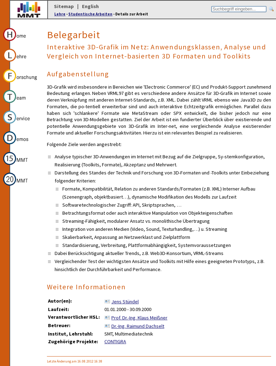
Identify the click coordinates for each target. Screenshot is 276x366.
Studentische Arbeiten (90, 14)
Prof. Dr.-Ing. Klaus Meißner (139, 318)
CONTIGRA (115, 341)
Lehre (59, 14)
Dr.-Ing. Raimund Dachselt (137, 326)
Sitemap (64, 6)
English (90, 6)
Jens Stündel (125, 301)
